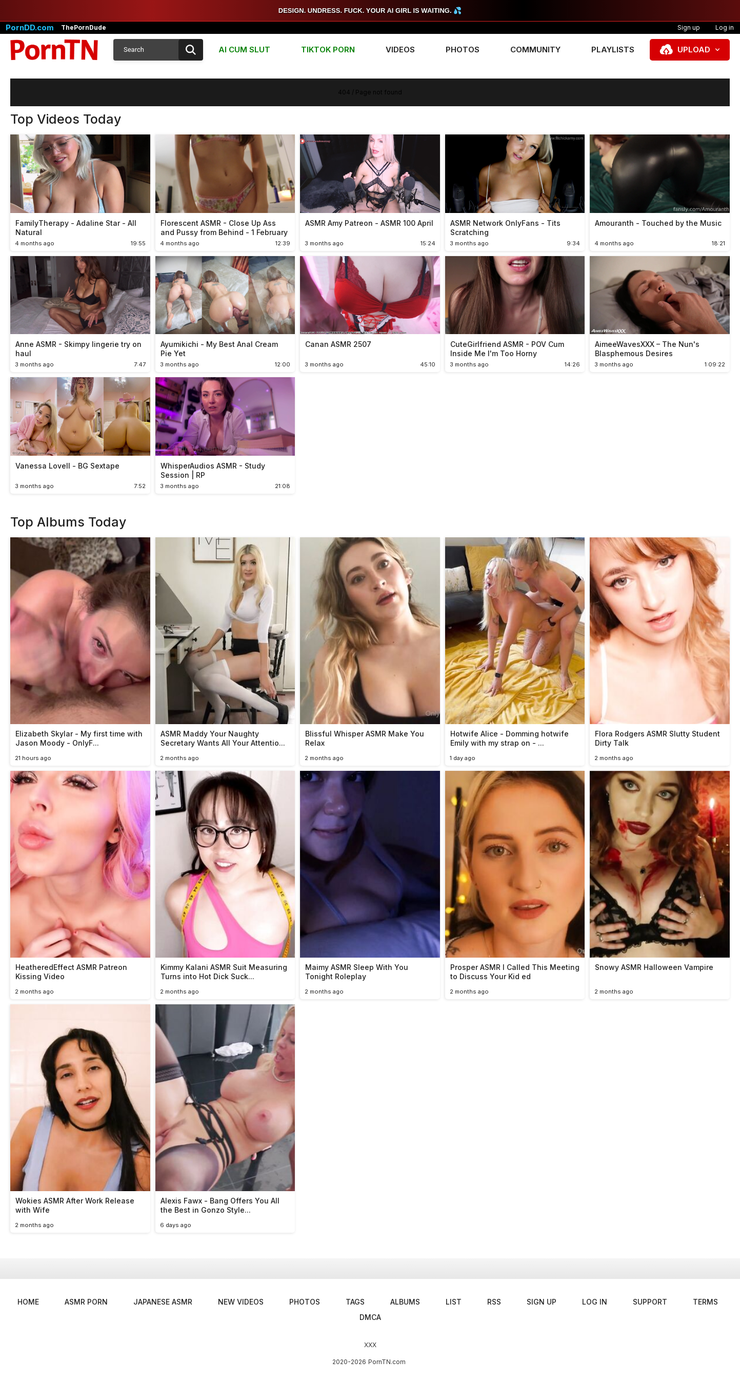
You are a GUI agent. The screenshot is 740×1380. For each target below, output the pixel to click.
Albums (405, 1301)
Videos (400, 49)
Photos (462, 49)
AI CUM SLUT (244, 49)
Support (650, 1301)
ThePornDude (83, 27)
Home (28, 1301)
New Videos (241, 1301)
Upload (693, 49)
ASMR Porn (86, 1301)
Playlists (612, 49)
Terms (705, 1301)
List (454, 1301)
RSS (494, 1301)
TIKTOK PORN (328, 49)
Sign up (688, 27)
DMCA (370, 1317)
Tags (355, 1301)
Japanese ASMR (162, 1301)
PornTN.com (387, 1362)
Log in (594, 1301)
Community (535, 49)
